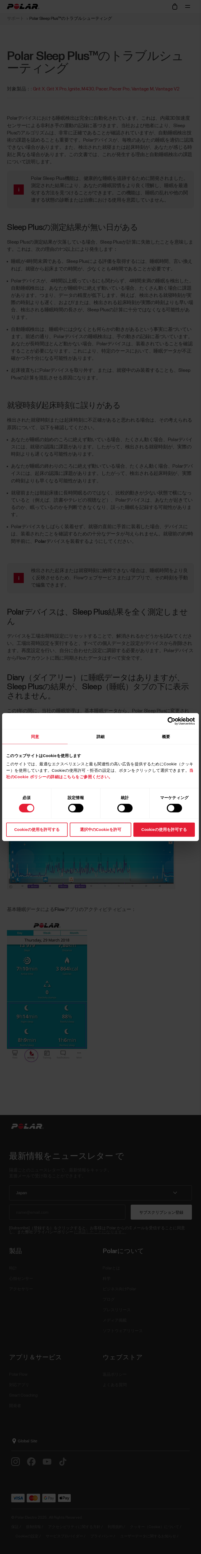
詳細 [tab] (100, 736)
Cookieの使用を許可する (37, 829)
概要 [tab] (166, 736)
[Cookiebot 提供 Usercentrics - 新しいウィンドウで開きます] (171, 721)
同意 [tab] (35, 736)
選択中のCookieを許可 (100, 829)
